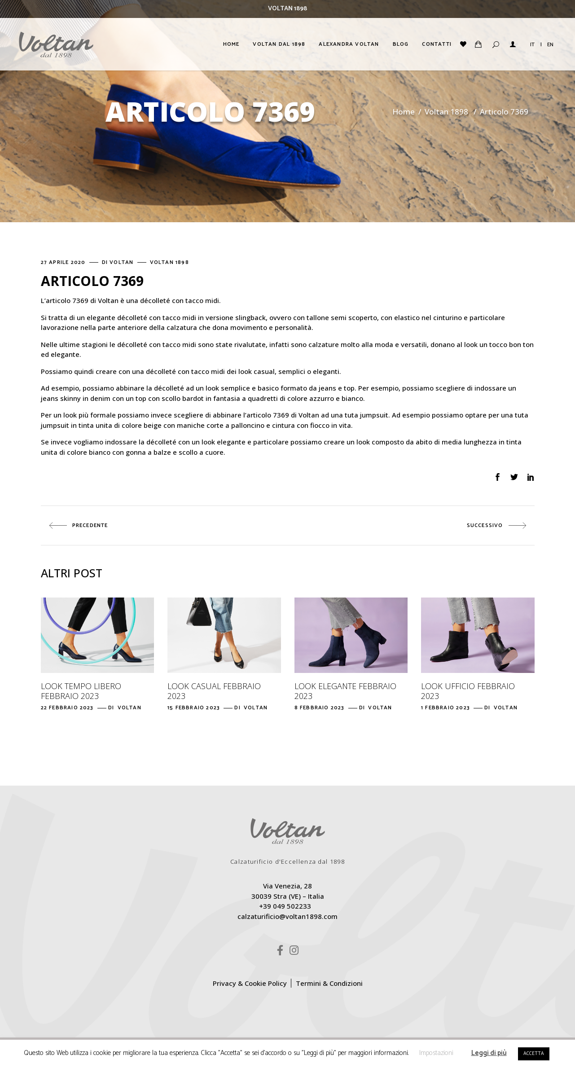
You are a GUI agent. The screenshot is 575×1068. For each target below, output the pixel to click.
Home (403, 111)
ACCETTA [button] (533, 1054)
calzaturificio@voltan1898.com (287, 916)
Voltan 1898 (446, 111)
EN (550, 44)
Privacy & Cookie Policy (250, 983)
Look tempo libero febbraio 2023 (81, 691)
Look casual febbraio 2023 (214, 691)
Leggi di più (489, 1053)
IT (532, 44)
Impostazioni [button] (436, 1053)
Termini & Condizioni (329, 983)
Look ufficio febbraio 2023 (468, 691)
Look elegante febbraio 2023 (345, 691)
